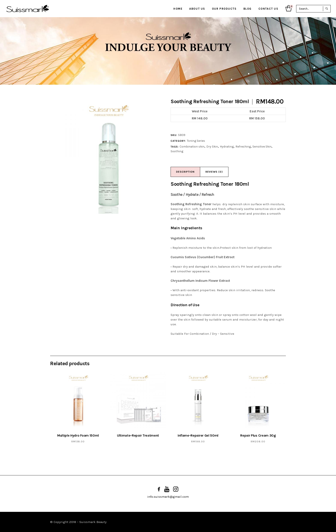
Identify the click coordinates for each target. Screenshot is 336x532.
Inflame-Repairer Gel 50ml (198, 435)
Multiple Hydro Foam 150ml (78, 435)
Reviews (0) (214, 171)
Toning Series (196, 141)
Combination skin (192, 146)
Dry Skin (212, 146)
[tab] (185, 172)
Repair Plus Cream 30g (258, 435)
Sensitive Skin (262, 146)
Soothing (177, 151)
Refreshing (243, 146)
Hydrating (227, 146)
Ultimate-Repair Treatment (138, 435)
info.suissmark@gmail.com (168, 497)
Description (185, 171)
